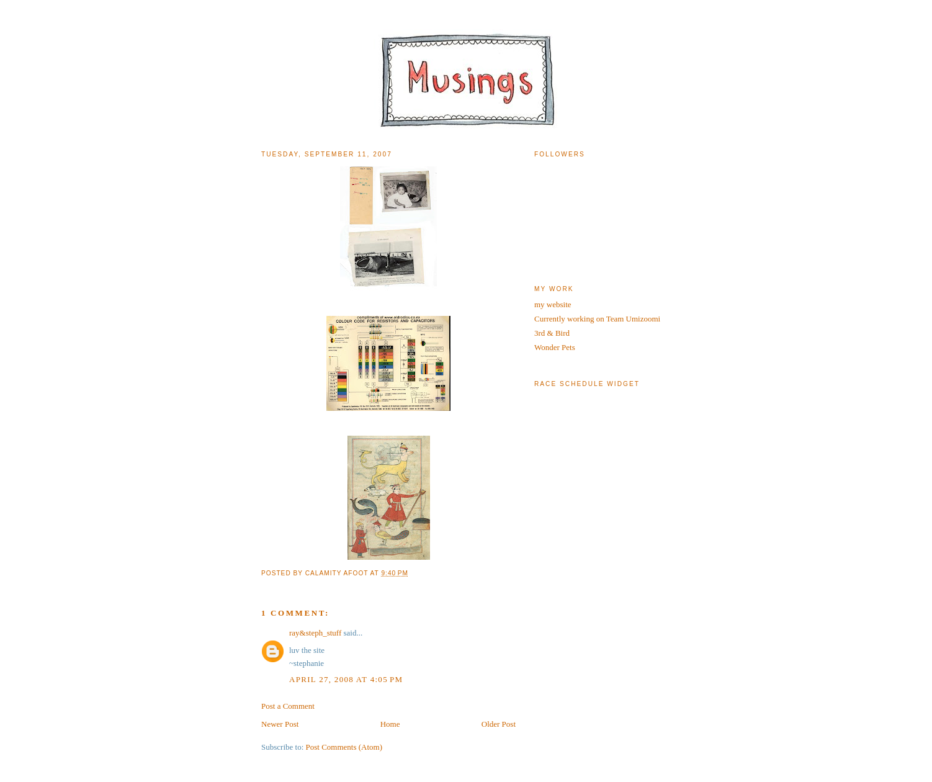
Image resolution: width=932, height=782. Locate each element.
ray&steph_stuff (315, 632)
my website (552, 304)
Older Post (499, 724)
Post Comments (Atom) (344, 747)
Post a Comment (288, 706)
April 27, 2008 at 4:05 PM (346, 679)
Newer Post (279, 724)
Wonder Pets (554, 347)
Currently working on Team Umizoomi (597, 318)
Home (390, 724)
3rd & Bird (552, 333)
